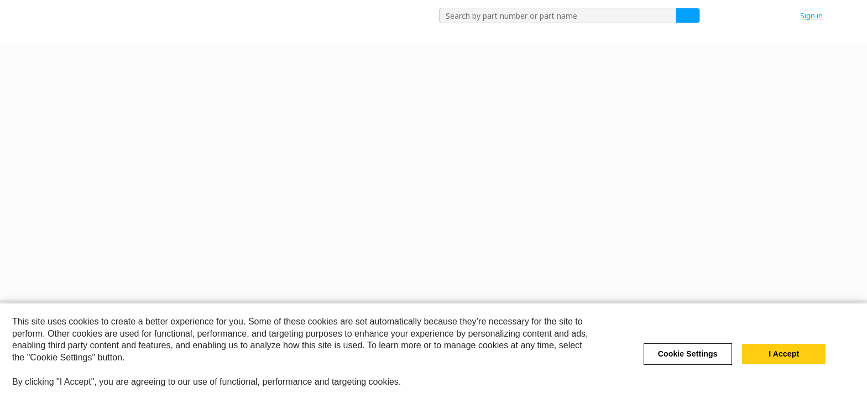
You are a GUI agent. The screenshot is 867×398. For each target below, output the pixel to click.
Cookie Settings (688, 361)
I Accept (784, 361)
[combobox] (553, 15)
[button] (817, 15)
